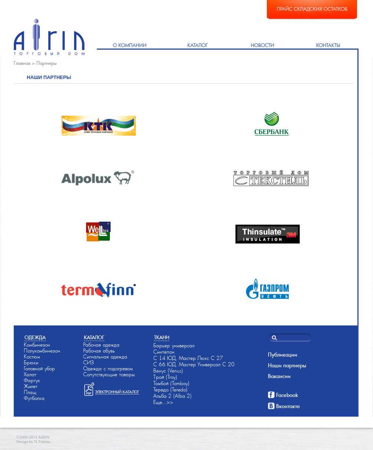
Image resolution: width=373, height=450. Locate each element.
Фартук (32, 380)
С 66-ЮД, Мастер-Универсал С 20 (194, 364)
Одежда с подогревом (108, 368)
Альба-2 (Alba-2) (172, 396)
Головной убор (39, 368)
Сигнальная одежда (105, 356)
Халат (30, 374)
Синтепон (163, 351)
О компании (130, 45)
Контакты (328, 45)
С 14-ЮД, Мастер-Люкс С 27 (188, 358)
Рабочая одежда (101, 344)
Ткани (161, 337)
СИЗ (88, 362)
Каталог (197, 45)
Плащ (30, 392)
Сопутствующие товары (109, 374)
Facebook (287, 395)
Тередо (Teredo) (170, 389)
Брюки (31, 362)
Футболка (34, 398)
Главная (22, 63)
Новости (262, 45)
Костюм (32, 356)
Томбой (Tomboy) (171, 383)
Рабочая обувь (99, 350)
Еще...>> (163, 402)
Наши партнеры (287, 365)
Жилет (30, 386)
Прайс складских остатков (312, 9)
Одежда (35, 337)
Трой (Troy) (165, 377)
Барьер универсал (173, 345)
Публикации (282, 354)
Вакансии (279, 376)
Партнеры (46, 63)
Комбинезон (37, 344)
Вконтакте (288, 406)
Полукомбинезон (42, 350)
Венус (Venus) (168, 370)
